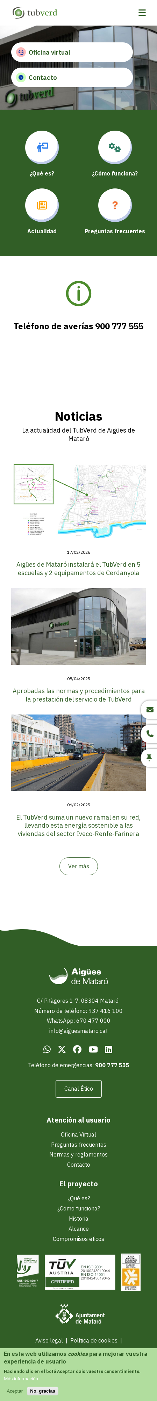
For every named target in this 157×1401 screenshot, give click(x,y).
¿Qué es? (78, 1198)
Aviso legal (49, 1340)
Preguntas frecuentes (78, 1144)
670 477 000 (93, 1020)
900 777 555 (112, 1065)
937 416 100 (105, 1010)
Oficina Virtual (78, 1134)
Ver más (78, 866)
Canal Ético (78, 1088)
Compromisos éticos (78, 1238)
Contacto (36, 77)
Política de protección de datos (77, 1350)
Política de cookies (93, 1340)
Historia (78, 1218)
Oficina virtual (43, 52)
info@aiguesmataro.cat (78, 1030)
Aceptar (15, 1395)
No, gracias (42, 1395)
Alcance (79, 1228)
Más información (21, 1382)
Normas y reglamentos (78, 1154)
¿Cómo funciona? (78, 1208)
